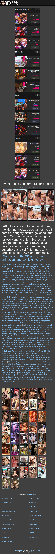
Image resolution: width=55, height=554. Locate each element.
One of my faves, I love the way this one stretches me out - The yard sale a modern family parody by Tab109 (27, 284)
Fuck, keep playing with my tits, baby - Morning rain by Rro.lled (29, 269)
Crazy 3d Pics (6, 502)
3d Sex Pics (33, 524)
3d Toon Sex (33, 537)
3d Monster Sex (7, 520)
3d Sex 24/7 (33, 507)
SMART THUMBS (31, 494)
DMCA (21, 550)
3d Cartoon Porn (34, 511)
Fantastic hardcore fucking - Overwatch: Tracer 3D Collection (32, 351)
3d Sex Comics (7, 541)
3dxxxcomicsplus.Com (9, 511)
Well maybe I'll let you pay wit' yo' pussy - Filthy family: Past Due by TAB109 (27, 308)
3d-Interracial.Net (7, 507)
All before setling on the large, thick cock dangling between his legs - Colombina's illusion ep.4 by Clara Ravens (26, 360)
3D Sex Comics (35, 550)
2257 (16, 550)
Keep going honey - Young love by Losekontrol (27, 375)
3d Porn (31, 533)
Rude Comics (33, 520)
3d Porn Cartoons (35, 498)
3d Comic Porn (34, 528)
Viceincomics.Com (8, 524)
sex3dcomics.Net (35, 515)
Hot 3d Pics (5, 515)
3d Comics (32, 502)
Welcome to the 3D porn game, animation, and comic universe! (23, 257)
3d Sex (4, 533)
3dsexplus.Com (7, 498)
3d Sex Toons (6, 528)
